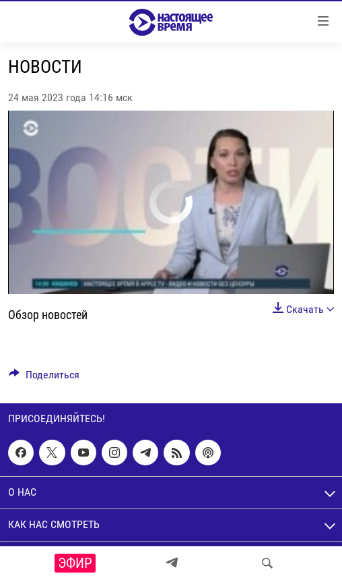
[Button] (44, 378)
